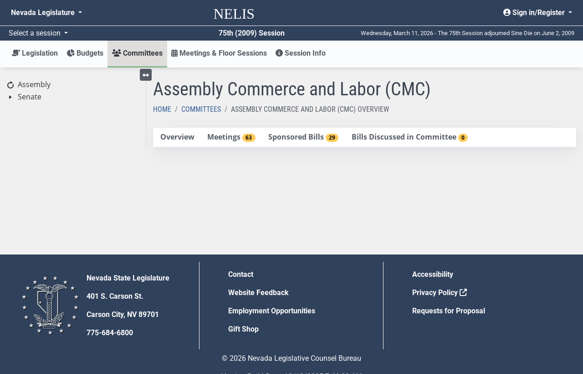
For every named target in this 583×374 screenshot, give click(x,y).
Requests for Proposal (448, 310)
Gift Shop (243, 329)
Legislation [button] (35, 53)
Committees (201, 109)
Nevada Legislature (44, 12)
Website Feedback (258, 292)
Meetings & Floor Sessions (219, 53)
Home (162, 109)
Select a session (35, 33)
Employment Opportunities (271, 310)
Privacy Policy (439, 292)
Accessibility (432, 274)
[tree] (73, 91)
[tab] (177, 137)
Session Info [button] (301, 53)
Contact (240, 274)
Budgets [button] (84, 53)
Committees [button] (137, 53)
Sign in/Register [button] (535, 12)
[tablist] (364, 138)
